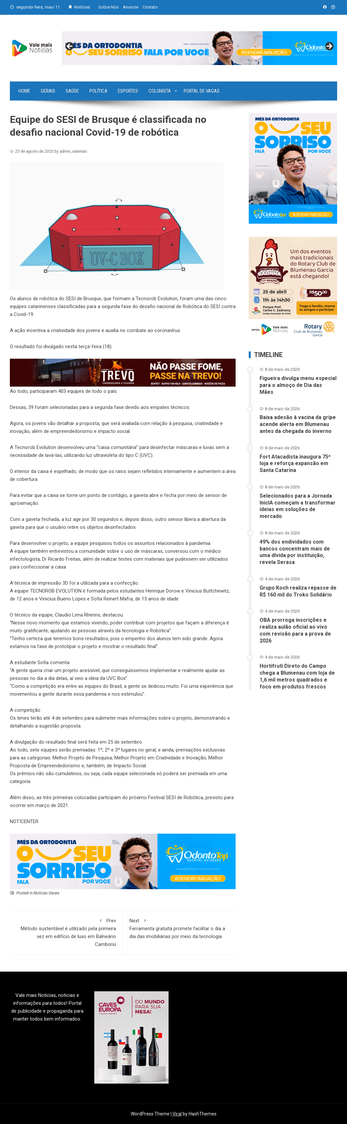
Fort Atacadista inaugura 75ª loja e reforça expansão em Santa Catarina (295, 464)
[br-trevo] (123, 372)
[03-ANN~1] (123, 861)
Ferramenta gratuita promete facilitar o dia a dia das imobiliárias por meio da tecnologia (179, 928)
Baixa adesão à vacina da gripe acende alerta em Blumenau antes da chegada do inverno (298, 424)
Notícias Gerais (46, 893)
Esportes (128, 91)
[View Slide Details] (199, 48)
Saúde (72, 91)
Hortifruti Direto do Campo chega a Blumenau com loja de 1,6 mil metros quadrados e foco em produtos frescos (297, 676)
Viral (177, 1113)
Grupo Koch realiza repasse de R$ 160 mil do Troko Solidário (298, 591)
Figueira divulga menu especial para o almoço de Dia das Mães (298, 385)
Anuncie (130, 7)
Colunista (160, 91)
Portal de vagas (202, 91)
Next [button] (329, 47)
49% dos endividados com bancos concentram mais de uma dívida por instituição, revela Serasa (295, 552)
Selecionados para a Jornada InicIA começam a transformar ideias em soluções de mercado (297, 506)
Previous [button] (70, 47)
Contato (150, 7)
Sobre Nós (108, 7)
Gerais (48, 91)
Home (24, 91)
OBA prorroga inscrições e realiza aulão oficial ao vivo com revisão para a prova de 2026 (295, 630)
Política (98, 91)
